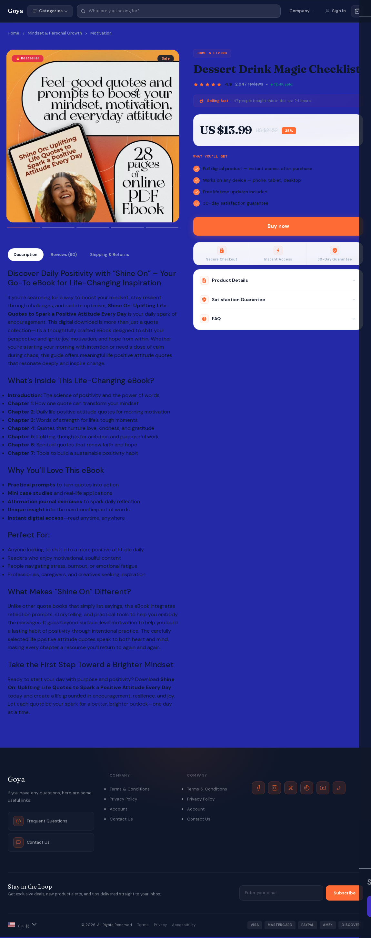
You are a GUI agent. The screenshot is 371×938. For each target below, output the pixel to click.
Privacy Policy (123, 800)
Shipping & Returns (117, 255)
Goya (15, 11)
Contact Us (31, 843)
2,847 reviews (249, 84)
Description (27, 255)
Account (118, 810)
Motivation (101, 33)
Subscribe (345, 894)
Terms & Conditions (130, 790)
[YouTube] (322, 788)
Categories (50, 11)
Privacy (160, 926)
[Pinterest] (306, 788)
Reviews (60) (68, 255)
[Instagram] (274, 788)
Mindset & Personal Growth (55, 33)
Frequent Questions (40, 822)
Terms (143, 926)
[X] (290, 788)
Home (13, 33)
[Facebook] (258, 788)
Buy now (278, 226)
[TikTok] (339, 788)
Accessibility (184, 926)
